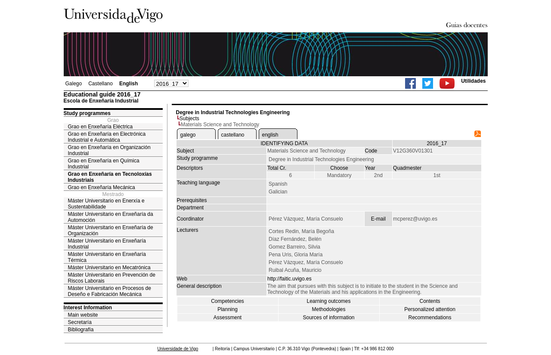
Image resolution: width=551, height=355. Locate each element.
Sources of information (328, 318)
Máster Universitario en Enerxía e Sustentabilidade (106, 204)
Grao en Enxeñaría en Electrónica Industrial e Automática (107, 137)
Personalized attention (429, 309)
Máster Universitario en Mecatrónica (109, 268)
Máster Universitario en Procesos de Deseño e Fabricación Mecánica (109, 291)
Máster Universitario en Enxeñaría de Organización (110, 230)
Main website (83, 315)
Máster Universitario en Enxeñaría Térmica (107, 257)
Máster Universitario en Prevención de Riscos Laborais (111, 278)
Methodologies (328, 309)
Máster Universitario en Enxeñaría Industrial (107, 244)
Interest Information (88, 308)
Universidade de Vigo (178, 348)
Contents (429, 301)
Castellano (100, 84)
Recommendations (429, 318)
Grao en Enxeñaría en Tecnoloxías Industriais (110, 177)
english (270, 135)
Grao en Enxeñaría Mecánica (101, 187)
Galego (73, 84)
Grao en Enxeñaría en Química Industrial (103, 164)
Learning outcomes (328, 301)
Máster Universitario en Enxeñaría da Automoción (110, 217)
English (128, 84)
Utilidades (473, 81)
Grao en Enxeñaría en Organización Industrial (109, 150)
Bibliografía (81, 330)
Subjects (189, 118)
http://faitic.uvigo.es (289, 279)
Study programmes (87, 113)
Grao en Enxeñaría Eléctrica (100, 127)
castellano (233, 135)
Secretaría (80, 322)
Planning (227, 309)
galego (188, 135)
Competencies (227, 301)
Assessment (227, 318)
